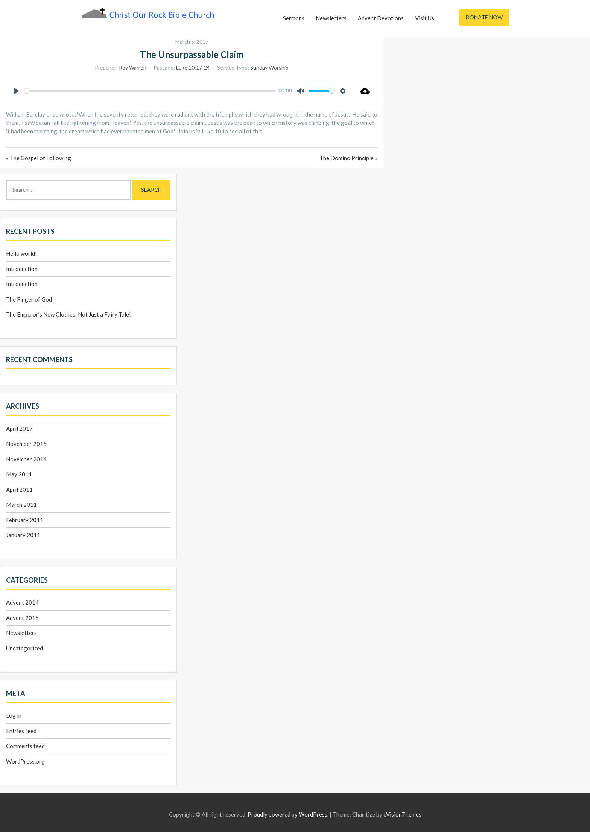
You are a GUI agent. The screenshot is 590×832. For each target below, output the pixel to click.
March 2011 (21, 504)
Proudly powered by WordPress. (288, 814)
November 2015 (26, 443)
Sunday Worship (269, 67)
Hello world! (21, 253)
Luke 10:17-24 (193, 67)
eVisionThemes (402, 814)
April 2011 (19, 489)
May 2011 (19, 474)
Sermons (293, 18)
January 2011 (23, 535)
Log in (13, 715)
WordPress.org (25, 761)
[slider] (150, 90)
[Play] (16, 91)
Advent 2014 (22, 602)
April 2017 (19, 428)
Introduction (22, 268)
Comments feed (25, 746)
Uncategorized (24, 648)
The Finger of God (29, 299)
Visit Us (424, 18)
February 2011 (24, 520)
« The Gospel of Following (38, 158)
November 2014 (26, 459)
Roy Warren (132, 67)
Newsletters (331, 18)
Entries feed (21, 730)
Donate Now (484, 17)
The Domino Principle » (348, 158)
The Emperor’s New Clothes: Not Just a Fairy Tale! (68, 314)
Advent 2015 (22, 617)
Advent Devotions (381, 18)
